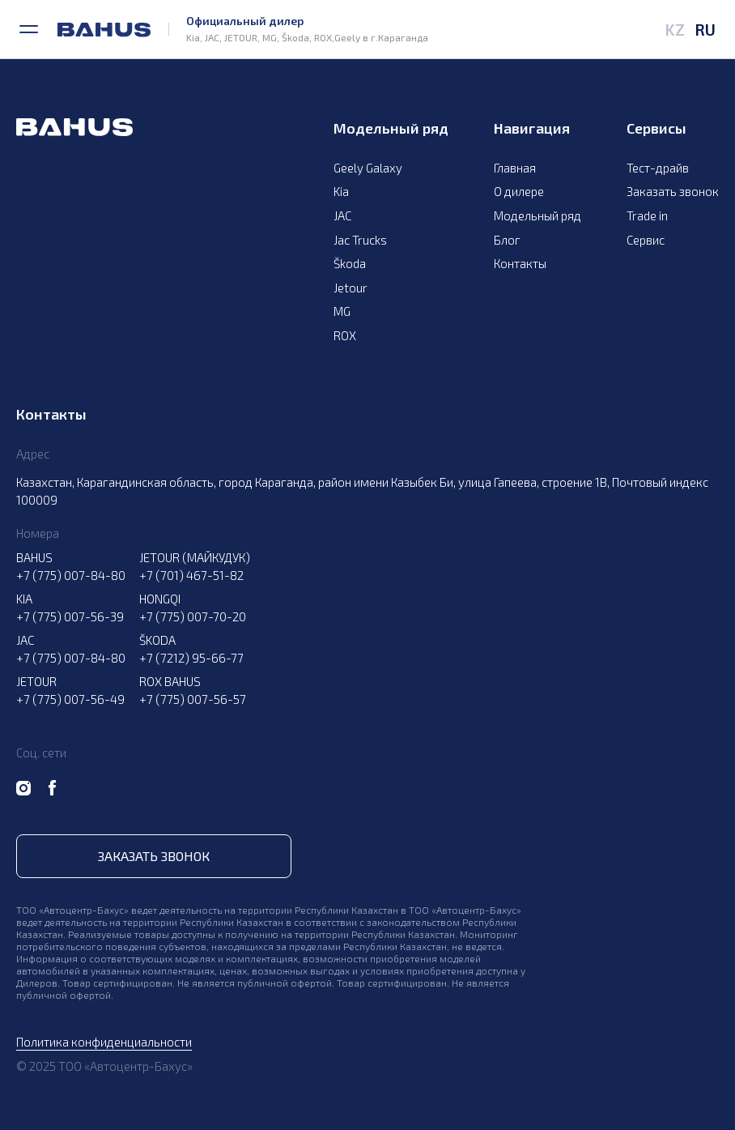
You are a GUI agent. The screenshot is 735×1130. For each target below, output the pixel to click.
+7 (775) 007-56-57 (192, 699)
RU (705, 29)
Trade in (647, 215)
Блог (507, 239)
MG (342, 311)
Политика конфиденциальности (104, 1041)
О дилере (519, 191)
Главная (515, 167)
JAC (342, 215)
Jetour (351, 287)
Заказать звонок (673, 191)
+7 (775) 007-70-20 (192, 616)
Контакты (520, 263)
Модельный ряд (537, 215)
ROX (345, 335)
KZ (675, 29)
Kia (341, 191)
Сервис (646, 239)
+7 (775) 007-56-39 (70, 616)
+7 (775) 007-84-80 (70, 575)
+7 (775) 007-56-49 (70, 699)
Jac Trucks (360, 239)
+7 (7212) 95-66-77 (191, 657)
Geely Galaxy (368, 167)
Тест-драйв (658, 167)
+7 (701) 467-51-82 (191, 575)
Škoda (350, 263)
